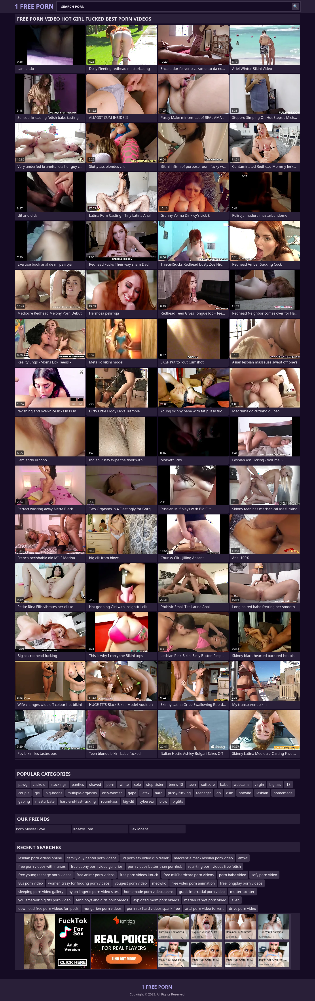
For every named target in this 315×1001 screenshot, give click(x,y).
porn (110, 784)
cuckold (39, 784)
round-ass (109, 801)
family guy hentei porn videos (91, 858)
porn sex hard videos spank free (153, 908)
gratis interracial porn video (202, 891)
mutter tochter (242, 891)
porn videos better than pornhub (155, 866)
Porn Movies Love (30, 829)
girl (37, 792)
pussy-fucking (179, 792)
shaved (95, 784)
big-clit (128, 801)
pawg (22, 784)
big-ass (275, 784)
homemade (282, 792)
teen (192, 784)
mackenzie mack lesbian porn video (203, 858)
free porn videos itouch (139, 874)
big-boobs (54, 792)
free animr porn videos (95, 874)
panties (78, 784)
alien (235, 900)
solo (137, 784)
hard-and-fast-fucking (78, 801)
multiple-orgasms (82, 792)
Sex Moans (139, 829)
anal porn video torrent (204, 908)
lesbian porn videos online (40, 858)
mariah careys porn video (205, 900)
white (124, 784)
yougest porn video (131, 883)
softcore (208, 784)
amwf (242, 858)
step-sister (154, 784)
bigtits (178, 801)
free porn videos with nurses (42, 866)
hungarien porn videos (102, 908)
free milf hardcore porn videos (188, 874)
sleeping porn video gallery (40, 891)
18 (288, 784)
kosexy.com (83, 829)
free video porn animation (193, 883)
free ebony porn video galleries (96, 866)
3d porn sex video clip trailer (145, 858)
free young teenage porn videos (44, 874)
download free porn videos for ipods (48, 908)
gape (132, 792)
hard (159, 792)
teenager (203, 792)
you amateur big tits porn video (44, 900)
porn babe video (232, 874)
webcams (241, 784)
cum (229, 792)
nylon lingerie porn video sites (94, 891)
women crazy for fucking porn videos (78, 883)
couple (23, 792)
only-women (112, 792)
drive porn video (242, 908)
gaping (24, 801)
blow (163, 801)
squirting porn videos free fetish (214, 866)
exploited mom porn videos (156, 900)
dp (218, 792)
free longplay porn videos (241, 883)
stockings (58, 784)
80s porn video (30, 883)
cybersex (146, 801)
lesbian (262, 792)
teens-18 (176, 784)
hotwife (245, 792)
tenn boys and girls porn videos (102, 900)
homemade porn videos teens (149, 891)
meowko (159, 883)
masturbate (45, 801)
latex (146, 792)
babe (224, 784)
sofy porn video (264, 874)
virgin (259, 784)
